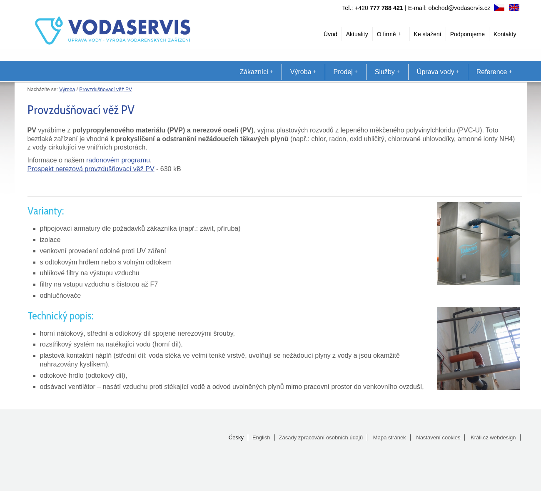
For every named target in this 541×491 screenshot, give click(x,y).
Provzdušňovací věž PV (105, 89)
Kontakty (505, 34)
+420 (379, 8)
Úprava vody (438, 71)
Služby (387, 71)
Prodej (346, 71)
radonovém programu (118, 160)
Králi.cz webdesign (493, 437)
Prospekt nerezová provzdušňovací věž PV (91, 168)
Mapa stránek (389, 437)
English (261, 437)
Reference (494, 71)
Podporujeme (467, 34)
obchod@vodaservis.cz (460, 8)
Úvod (330, 34)
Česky (236, 437)
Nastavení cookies (438, 437)
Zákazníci (256, 71)
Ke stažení (427, 34)
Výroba (303, 71)
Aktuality (357, 34)
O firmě (389, 34)
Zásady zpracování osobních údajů (321, 437)
